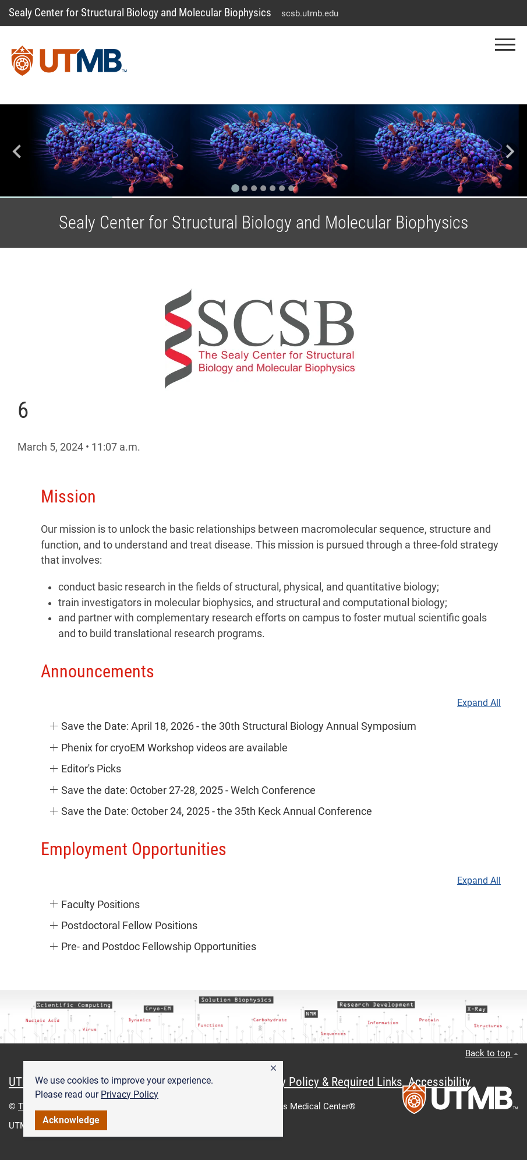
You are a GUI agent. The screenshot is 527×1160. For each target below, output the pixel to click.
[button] (273, 1068)
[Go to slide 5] (273, 188)
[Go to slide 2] (245, 188)
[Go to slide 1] (236, 188)
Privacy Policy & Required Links (326, 1082)
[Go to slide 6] (282, 188)
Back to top (491, 1053)
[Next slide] (509, 151)
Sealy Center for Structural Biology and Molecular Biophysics (140, 12)
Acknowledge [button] (71, 1120)
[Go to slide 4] (264, 188)
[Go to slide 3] (254, 188)
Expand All (479, 703)
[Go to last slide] (18, 151)
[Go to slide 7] (292, 188)
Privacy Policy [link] (129, 1094)
